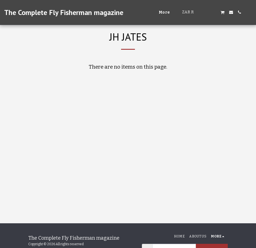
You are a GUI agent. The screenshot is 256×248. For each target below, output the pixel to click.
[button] (206, 12)
